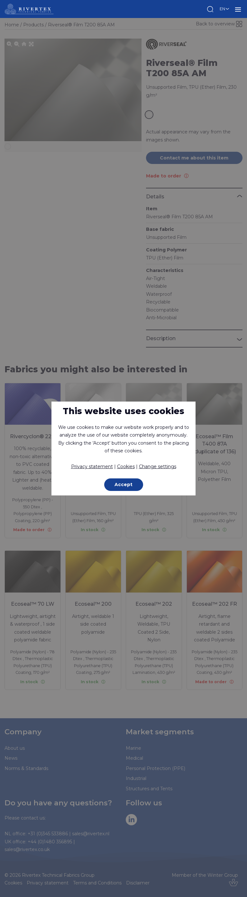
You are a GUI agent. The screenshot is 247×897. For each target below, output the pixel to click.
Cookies (126, 466)
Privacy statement (92, 466)
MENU (238, 9)
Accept (123, 484)
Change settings (157, 466)
